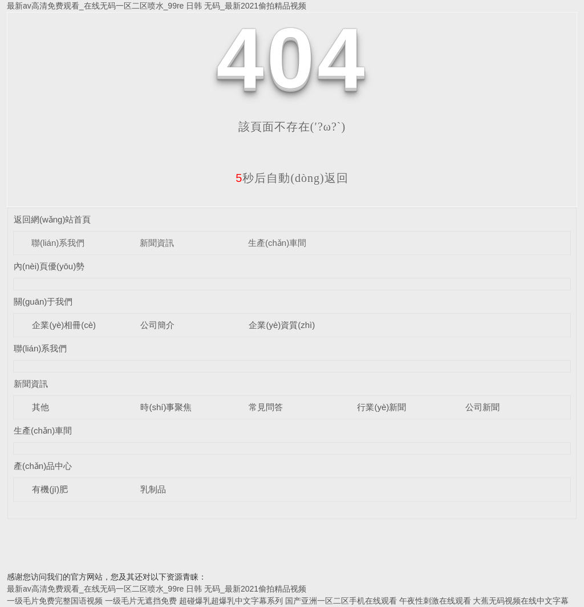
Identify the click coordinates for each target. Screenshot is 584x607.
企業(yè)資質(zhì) (282, 325)
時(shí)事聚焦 (166, 407)
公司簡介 (157, 325)
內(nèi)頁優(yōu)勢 (49, 266)
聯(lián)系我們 (57, 243)
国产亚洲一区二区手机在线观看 (341, 600)
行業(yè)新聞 (381, 407)
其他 (40, 407)
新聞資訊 (157, 243)
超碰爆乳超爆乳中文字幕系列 (231, 600)
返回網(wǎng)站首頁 (52, 219)
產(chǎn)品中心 (43, 466)
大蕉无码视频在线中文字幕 (521, 600)
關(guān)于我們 (43, 301)
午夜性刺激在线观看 (435, 600)
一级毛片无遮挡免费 (141, 600)
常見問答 (266, 407)
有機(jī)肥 (50, 489)
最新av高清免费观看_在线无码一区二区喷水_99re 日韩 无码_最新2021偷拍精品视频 (156, 5)
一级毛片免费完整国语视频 (55, 600)
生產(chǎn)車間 (277, 243)
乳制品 (153, 489)
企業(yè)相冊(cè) (64, 325)
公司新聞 (482, 407)
